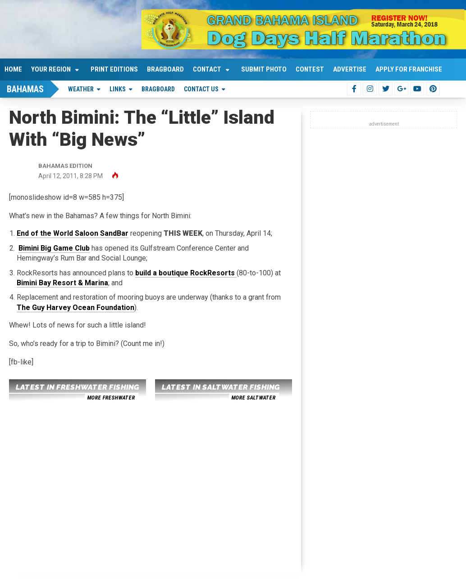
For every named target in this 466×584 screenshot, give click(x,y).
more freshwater (111, 398)
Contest (310, 69)
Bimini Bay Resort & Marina (62, 283)
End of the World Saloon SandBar (72, 233)
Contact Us (201, 89)
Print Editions (114, 69)
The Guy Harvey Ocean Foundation (75, 307)
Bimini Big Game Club (54, 248)
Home (13, 69)
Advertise (349, 69)
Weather (81, 89)
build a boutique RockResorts (186, 273)
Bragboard (165, 69)
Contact (207, 69)
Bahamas (25, 89)
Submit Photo (264, 69)
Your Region (51, 69)
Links (118, 89)
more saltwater (253, 398)
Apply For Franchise (408, 69)
